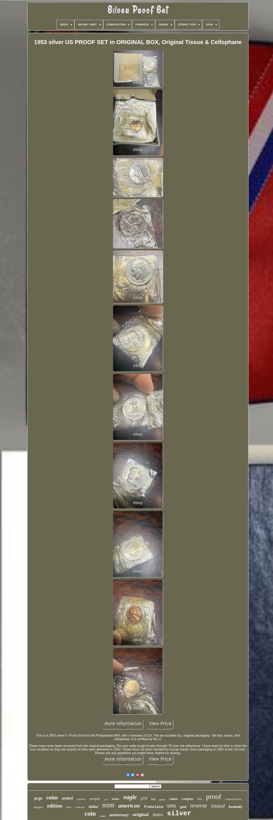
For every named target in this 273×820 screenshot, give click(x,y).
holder (115, 799)
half (153, 799)
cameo (173, 799)
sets (171, 805)
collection (80, 807)
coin (90, 813)
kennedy (235, 807)
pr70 (106, 799)
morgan (95, 799)
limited (218, 806)
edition (54, 806)
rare (68, 807)
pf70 (144, 799)
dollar (93, 807)
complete (187, 799)
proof (213, 797)
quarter (162, 800)
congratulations (233, 799)
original (141, 814)
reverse (198, 805)
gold (183, 807)
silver (179, 813)
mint (108, 805)
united (67, 798)
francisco (153, 807)
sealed (102, 816)
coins (52, 798)
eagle (130, 797)
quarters (81, 799)
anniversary (119, 815)
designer (38, 807)
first (199, 799)
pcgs (38, 798)
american (129, 806)
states (158, 814)
